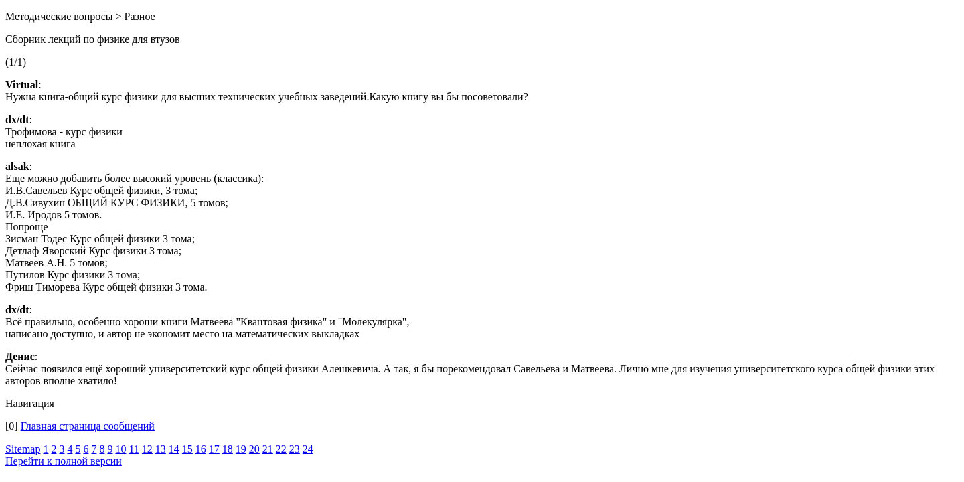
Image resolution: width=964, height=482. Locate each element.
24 (308, 449)
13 (160, 449)
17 (214, 449)
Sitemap (22, 449)
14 (174, 449)
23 (294, 449)
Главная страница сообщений (88, 426)
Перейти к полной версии (63, 461)
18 (227, 449)
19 (241, 449)
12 (147, 449)
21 (267, 449)
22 (281, 449)
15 (187, 449)
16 (200, 449)
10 (120, 449)
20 (254, 449)
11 (134, 449)
